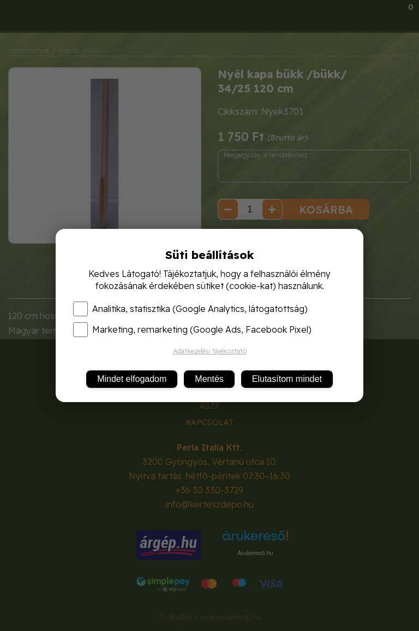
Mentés (209, 379)
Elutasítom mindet (287, 379)
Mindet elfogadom (131, 379)
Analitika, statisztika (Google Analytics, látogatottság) (190, 309)
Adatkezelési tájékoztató (210, 351)
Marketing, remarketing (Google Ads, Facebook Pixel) (192, 329)
